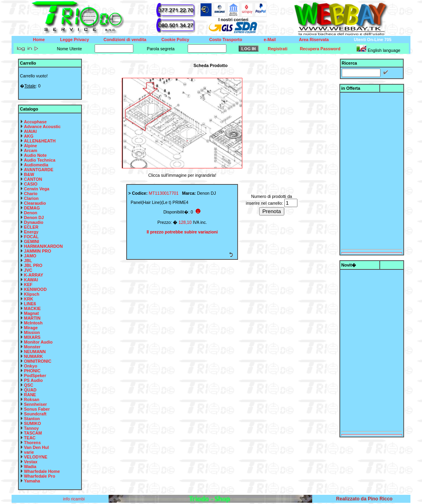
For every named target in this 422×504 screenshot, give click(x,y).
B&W (29, 174)
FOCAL (31, 236)
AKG (29, 136)
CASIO (31, 184)
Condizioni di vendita (124, 39)
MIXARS (32, 337)
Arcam (30, 150)
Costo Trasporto (225, 39)
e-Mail (270, 39)
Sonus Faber (37, 409)
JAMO (30, 255)
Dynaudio (34, 222)
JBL (28, 260)
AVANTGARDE (38, 169)
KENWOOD (35, 289)
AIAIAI (30, 131)
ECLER (31, 227)
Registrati (277, 48)
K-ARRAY (33, 275)
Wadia (30, 466)
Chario (31, 193)
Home (39, 39)
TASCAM (33, 433)
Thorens (32, 442)
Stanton (32, 418)
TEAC (30, 437)
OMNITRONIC (38, 361)
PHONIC (32, 370)
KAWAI (31, 279)
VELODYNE (36, 457)
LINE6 (30, 303)
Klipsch (32, 294)
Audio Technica (39, 160)
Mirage (31, 327)
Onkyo (30, 366)
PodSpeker (35, 375)
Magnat (31, 313)
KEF (28, 284)
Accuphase (35, 121)
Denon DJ (34, 217)
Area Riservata (314, 39)
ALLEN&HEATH (39, 140)
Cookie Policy (175, 39)
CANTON (33, 179)
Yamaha (32, 480)
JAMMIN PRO (37, 251)
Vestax (31, 461)
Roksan (32, 399)
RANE (30, 394)
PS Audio (33, 380)
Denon (30, 212)
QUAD (30, 389)
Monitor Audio (38, 342)
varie (29, 452)
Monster (32, 346)
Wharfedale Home (42, 471)
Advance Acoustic (42, 126)
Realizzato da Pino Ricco (364, 499)
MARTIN (32, 318)
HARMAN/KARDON (43, 246)
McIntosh (33, 322)
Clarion (31, 198)
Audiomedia (36, 164)
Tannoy (31, 428)
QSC (28, 385)
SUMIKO (32, 423)
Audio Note (35, 155)
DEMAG (32, 208)
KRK (28, 298)
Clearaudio (35, 203)
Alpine (30, 145)
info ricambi (74, 498)
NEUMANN (35, 351)
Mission (32, 332)
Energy (31, 231)
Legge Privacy (74, 39)
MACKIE (32, 308)
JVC (28, 270)
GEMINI (31, 241)
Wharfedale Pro (39, 476)
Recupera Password (320, 48)
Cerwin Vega (36, 188)
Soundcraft (35, 413)
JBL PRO (33, 265)
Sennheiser (35, 404)
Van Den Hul (36, 447)
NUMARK (33, 356)
